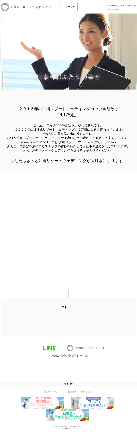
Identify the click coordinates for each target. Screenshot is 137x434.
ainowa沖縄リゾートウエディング (121, 5)
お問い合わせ (112, 9)
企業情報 (71, 392)
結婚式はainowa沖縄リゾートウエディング (68, 426)
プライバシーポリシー (52, 392)
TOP (69, 384)
